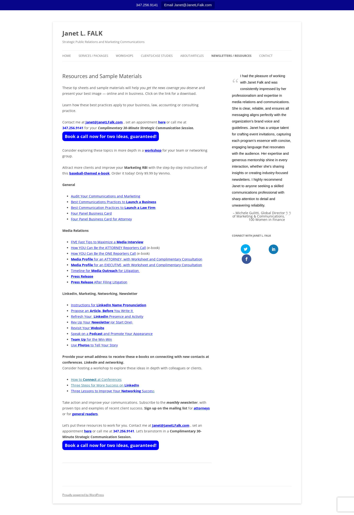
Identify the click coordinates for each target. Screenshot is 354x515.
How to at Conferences (96, 379)
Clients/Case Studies (157, 56)
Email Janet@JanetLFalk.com (188, 5)
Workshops (124, 56)
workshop (153, 150)
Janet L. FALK (82, 33)
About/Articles (192, 56)
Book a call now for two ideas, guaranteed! (110, 136)
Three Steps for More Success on (105, 385)
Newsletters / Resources (231, 56)
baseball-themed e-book (89, 173)
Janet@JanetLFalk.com (104, 122)
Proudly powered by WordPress (83, 495)
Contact (266, 56)
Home (66, 56)
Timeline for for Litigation (105, 270)
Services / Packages (93, 56)
